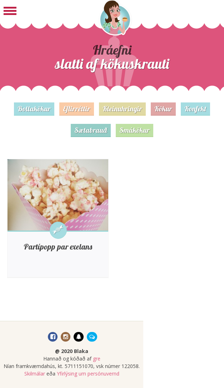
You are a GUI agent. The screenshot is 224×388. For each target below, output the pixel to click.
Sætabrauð (90, 130)
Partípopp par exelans (58, 247)
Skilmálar (34, 373)
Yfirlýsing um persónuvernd (88, 373)
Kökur (163, 108)
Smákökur (134, 130)
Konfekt (195, 108)
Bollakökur (34, 108)
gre (96, 358)
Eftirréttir (76, 108)
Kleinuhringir (122, 108)
